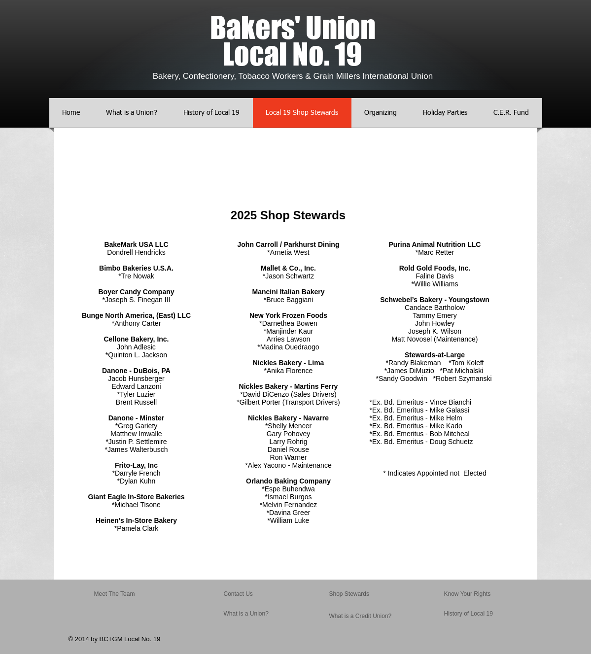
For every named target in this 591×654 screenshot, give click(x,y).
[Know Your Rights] (470, 594)
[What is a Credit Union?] (360, 616)
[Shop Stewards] (355, 594)
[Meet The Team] (132, 594)
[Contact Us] (247, 594)
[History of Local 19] (473, 614)
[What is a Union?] (253, 614)
